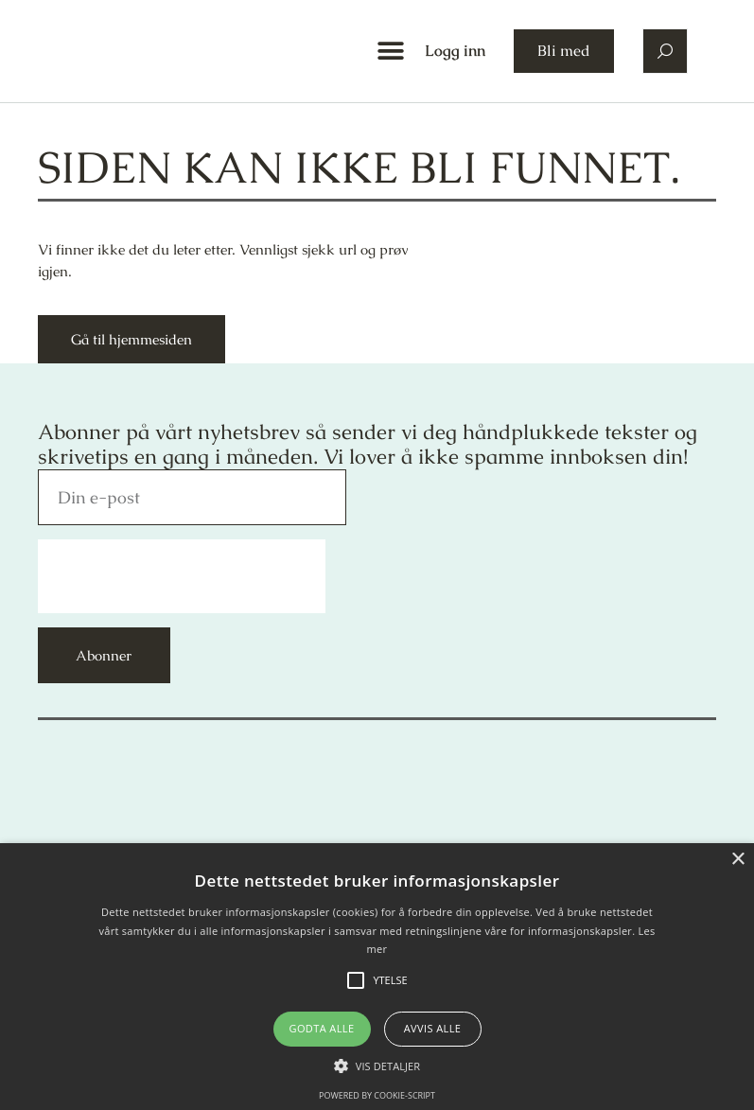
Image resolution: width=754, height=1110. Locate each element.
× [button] (737, 860)
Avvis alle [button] (433, 1028)
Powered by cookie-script (377, 1095)
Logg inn (455, 51)
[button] (390, 51)
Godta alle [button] (322, 1028)
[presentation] (181, 576)
